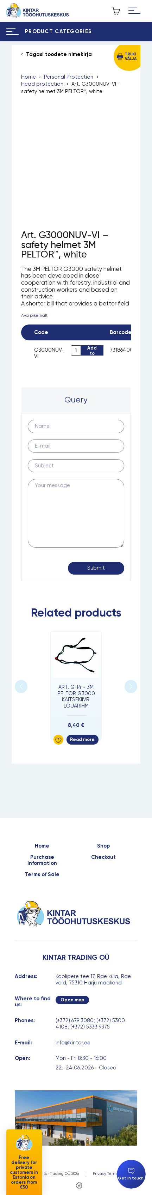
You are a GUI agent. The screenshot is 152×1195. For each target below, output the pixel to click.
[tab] (76, 400)
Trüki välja (131, 56)
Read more (82, 739)
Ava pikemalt (34, 315)
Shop (103, 846)
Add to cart (92, 350)
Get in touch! (131, 1174)
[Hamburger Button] (134, 11)
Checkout (103, 857)
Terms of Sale (42, 875)
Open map (72, 999)
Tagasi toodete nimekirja (59, 54)
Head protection (42, 84)
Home (28, 77)
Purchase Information (42, 860)
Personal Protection (68, 77)
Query (76, 399)
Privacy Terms (105, 1173)
